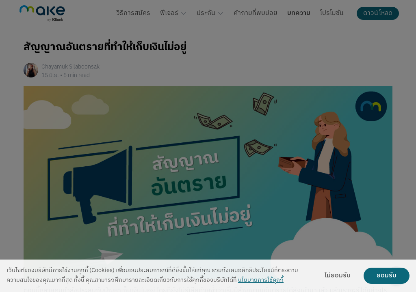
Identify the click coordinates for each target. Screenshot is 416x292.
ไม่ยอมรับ (338, 276)
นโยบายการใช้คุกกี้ (261, 280)
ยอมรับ (386, 276)
